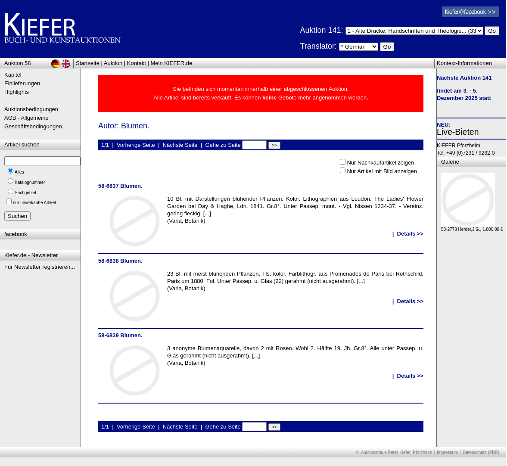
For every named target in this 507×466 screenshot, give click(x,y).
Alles (19, 172)
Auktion (113, 63)
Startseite (88, 63)
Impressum (447, 452)
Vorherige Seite (136, 145)
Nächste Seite (180, 145)
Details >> (410, 233)
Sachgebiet (25, 192)
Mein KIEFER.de (172, 63)
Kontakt (136, 63)
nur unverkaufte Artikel (34, 202)
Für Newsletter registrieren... (39, 267)
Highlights (16, 92)
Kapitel (13, 74)
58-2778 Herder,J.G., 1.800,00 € (472, 227)
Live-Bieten (458, 132)
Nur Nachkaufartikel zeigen (380, 162)
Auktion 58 (17, 63)
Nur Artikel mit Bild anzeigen (382, 171)
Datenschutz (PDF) (481, 452)
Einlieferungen (22, 83)
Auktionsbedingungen (31, 109)
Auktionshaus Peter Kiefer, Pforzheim (396, 452)
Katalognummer (30, 182)
